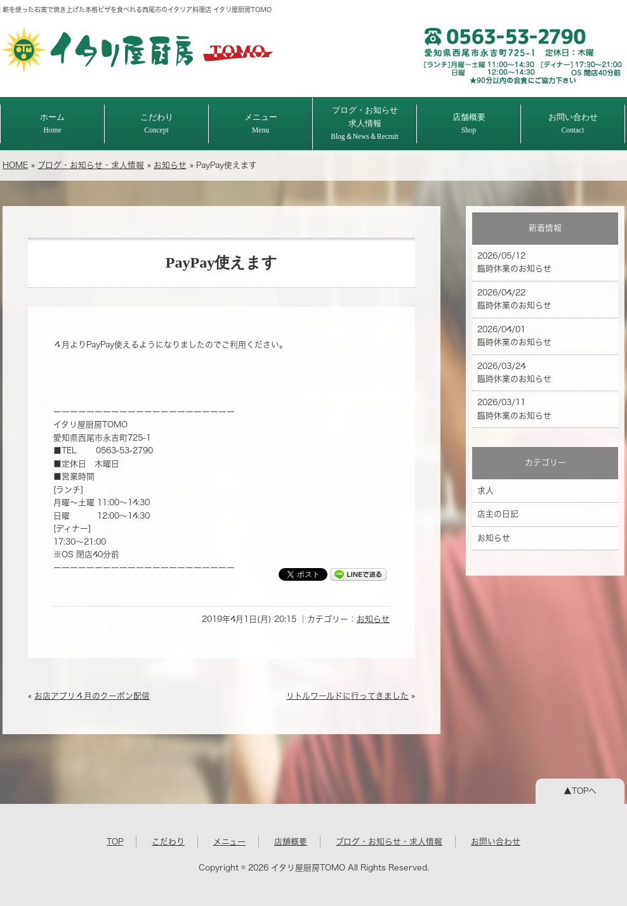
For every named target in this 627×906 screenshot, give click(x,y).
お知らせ (170, 165)
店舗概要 (468, 123)
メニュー (260, 123)
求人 (485, 490)
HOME (15, 165)
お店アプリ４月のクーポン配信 (92, 696)
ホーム (52, 123)
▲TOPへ (580, 791)
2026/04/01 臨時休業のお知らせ (514, 335)
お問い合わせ (573, 123)
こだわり (156, 123)
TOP (115, 842)
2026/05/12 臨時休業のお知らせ (514, 262)
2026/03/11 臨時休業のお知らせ (514, 408)
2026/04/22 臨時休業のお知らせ (514, 298)
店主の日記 (497, 514)
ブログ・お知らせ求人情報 (365, 123)
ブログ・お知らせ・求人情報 (90, 165)
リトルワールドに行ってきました (347, 696)
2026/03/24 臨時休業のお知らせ (514, 372)
